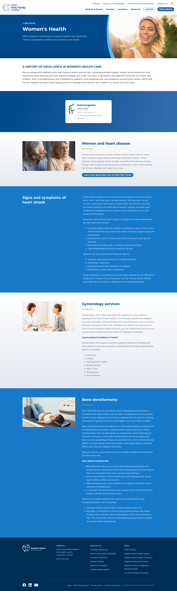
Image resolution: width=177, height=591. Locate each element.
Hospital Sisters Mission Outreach (138, 558)
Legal (69, 585)
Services (110, 9)
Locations (122, 9)
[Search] (172, 3)
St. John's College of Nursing (136, 573)
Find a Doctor (165, 9)
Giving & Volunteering (114, 4)
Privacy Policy (96, 585)
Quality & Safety (97, 561)
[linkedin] (30, 585)
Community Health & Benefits (103, 554)
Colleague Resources (99, 550)
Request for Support (98, 565)
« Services (28, 23)
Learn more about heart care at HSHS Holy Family (107, 175)
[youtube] (36, 585)
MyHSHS (150, 9)
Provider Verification (99, 558)
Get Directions (62, 559)
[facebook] (24, 585)
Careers (96, 4)
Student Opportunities (99, 569)
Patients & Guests (94, 9)
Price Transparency (81, 585)
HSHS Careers (130, 550)
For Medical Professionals (140, 4)
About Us (135, 9)
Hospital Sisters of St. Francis (136, 561)
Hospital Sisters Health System (137, 554)
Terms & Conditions (112, 585)
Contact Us (162, 4)
